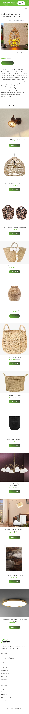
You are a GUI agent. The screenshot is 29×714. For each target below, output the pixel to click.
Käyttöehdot (4, 694)
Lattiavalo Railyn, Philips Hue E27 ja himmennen (14, 530)
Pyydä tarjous (21, 3)
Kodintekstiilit (4, 670)
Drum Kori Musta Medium (14, 439)
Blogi (2, 689)
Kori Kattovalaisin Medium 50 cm (14, 183)
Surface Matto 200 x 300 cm (14, 575)
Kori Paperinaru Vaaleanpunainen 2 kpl (14, 227)
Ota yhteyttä (4, 691)
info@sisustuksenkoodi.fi (8, 662)
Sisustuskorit (20, 52)
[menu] (26, 8)
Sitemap (3, 700)
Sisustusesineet (12, 52)
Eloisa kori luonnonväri (14, 266)
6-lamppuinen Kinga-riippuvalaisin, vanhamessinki (14, 484)
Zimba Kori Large (14, 310)
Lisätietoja (7, 63)
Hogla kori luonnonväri (14, 357)
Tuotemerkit (4, 676)
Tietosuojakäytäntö (6, 697)
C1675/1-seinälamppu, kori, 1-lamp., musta (14, 139)
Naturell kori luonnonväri (14, 395)
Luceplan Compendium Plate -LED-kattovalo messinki (14, 620)
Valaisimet (4, 679)
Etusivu (3, 19)
